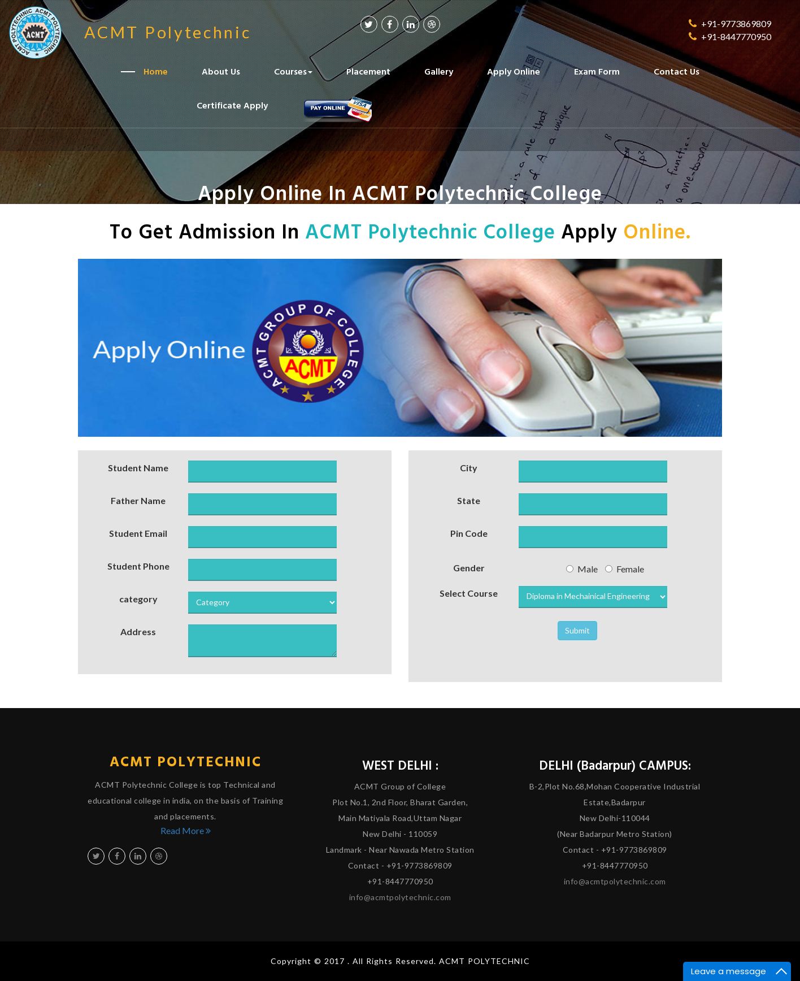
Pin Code (469, 533)
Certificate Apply (232, 104)
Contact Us (676, 70)
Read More (185, 830)
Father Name (138, 500)
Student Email (138, 533)
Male (582, 568)
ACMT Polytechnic (186, 761)
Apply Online (513, 70)
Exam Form (597, 70)
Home (156, 70)
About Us (221, 70)
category (138, 598)
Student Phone (138, 566)
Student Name (138, 467)
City (468, 467)
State (468, 500)
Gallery (438, 70)
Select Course (469, 593)
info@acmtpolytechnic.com (400, 897)
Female (624, 568)
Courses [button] (293, 70)
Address (138, 631)
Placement (368, 70)
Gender (469, 567)
